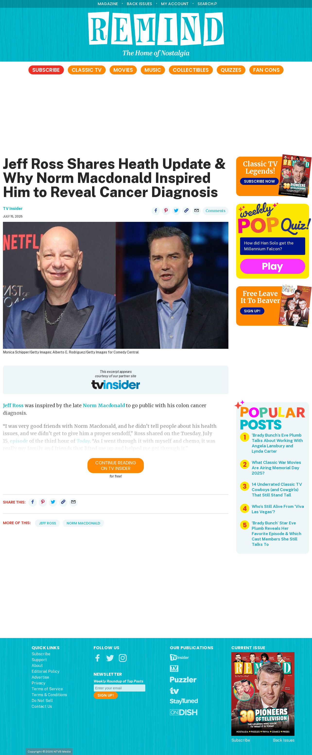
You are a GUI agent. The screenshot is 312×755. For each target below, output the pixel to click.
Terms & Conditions (49, 694)
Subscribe (46, 69)
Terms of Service (47, 689)
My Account (175, 4)
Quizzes (231, 69)
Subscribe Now (259, 181)
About (37, 665)
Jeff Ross (13, 405)
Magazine (108, 4)
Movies (123, 69)
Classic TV (87, 69)
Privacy (38, 683)
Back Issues (139, 4)
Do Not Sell (42, 700)
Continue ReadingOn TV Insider (115, 465)
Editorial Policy (46, 671)
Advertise (40, 677)
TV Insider (13, 209)
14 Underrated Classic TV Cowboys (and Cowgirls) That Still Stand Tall (277, 489)
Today (83, 441)
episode (19, 441)
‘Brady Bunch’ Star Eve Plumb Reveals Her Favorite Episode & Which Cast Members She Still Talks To (276, 534)
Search (205, 4)
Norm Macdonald (104, 405)
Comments (215, 210)
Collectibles (191, 69)
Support (39, 659)
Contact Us (42, 706)
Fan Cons (266, 69)
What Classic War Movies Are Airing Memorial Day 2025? (276, 468)
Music (153, 69)
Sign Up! (252, 311)
